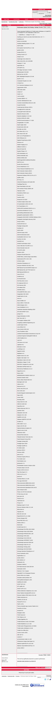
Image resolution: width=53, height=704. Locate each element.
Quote (48, 27)
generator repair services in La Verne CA (26, 661)
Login (49, 12)
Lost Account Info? (47, 16)
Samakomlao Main (13, 21)
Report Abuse (25, 686)
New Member (48, 15)
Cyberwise (21, 21)
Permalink (41, 27)
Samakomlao (4, 21)
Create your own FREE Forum (22, 684)
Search (26, 19)
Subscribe (49, 675)
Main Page (6, 19)
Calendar (46, 19)
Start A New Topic (43, 23)
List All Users (16, 19)
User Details (36, 19)
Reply (49, 23)
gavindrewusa (5, 654)
